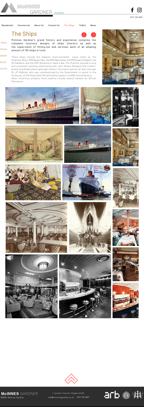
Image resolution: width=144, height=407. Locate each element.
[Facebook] (132, 10)
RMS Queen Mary (37, 60)
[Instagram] (139, 10)
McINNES (10, 393)
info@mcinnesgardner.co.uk (61, 397)
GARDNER (29, 393)
